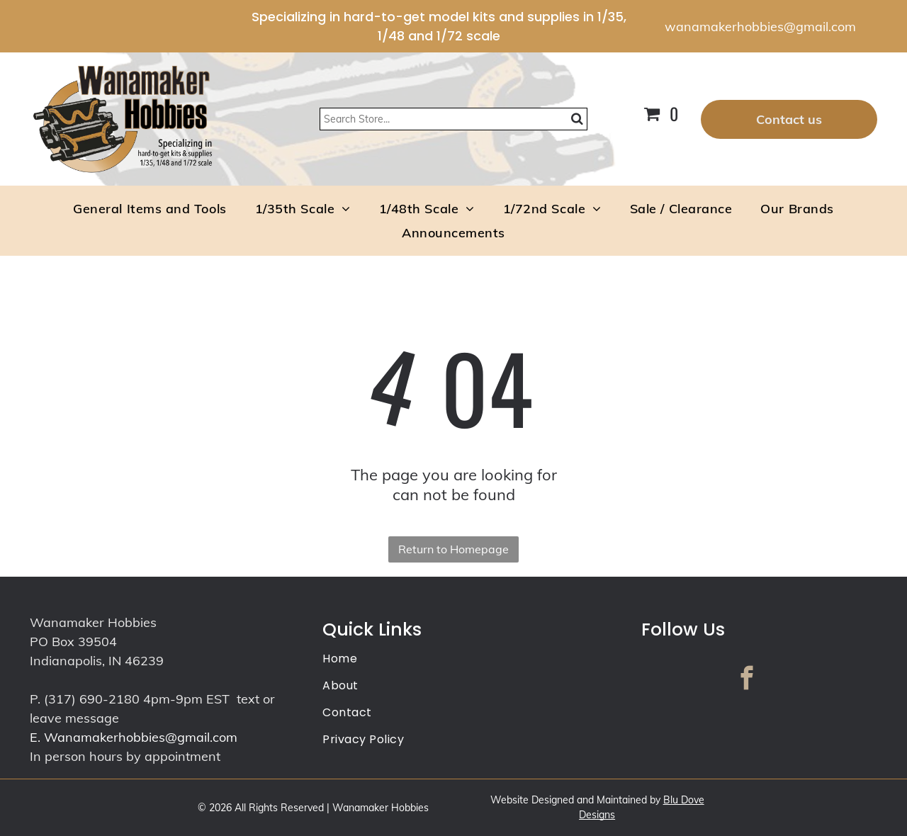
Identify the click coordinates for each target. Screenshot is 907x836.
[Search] (453, 119)
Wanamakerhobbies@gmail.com (140, 737)
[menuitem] (149, 208)
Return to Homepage (453, 549)
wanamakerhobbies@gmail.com (760, 26)
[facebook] (746, 680)
